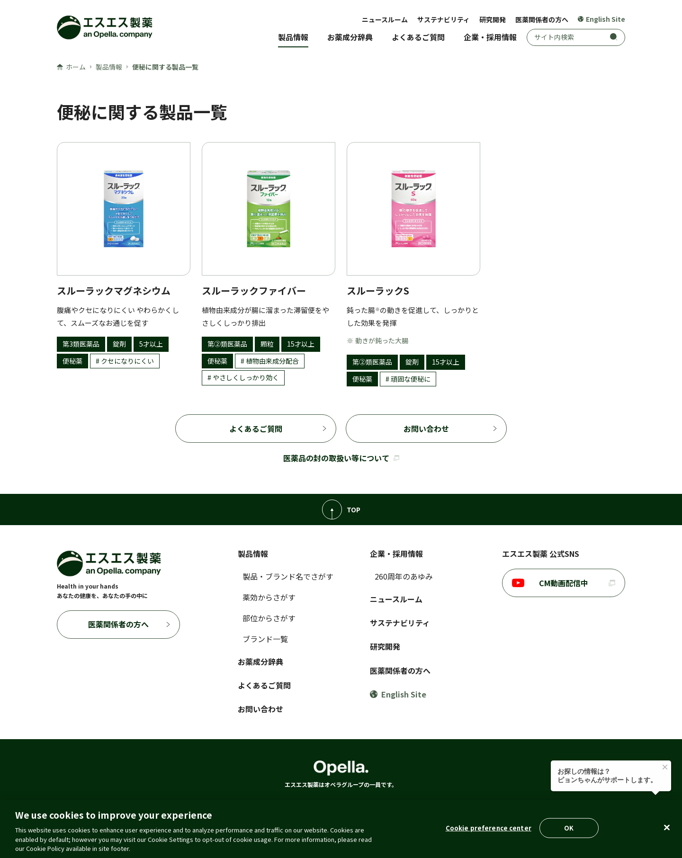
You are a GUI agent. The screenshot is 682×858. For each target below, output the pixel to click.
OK (569, 827)
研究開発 (492, 19)
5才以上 (151, 344)
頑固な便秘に (411, 379)
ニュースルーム (385, 19)
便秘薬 (72, 361)
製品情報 (293, 37)
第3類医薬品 (81, 344)
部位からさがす (269, 618)
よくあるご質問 (418, 37)
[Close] (666, 827)
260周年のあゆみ (404, 576)
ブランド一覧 (265, 638)
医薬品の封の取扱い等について (341, 458)
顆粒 (267, 344)
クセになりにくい (127, 361)
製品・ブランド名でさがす (287, 576)
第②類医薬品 (227, 344)
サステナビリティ (443, 19)
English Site (601, 19)
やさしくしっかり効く (246, 377)
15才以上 (300, 344)
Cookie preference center (488, 827)
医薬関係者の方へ (541, 19)
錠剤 (119, 344)
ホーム (71, 67)
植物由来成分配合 (272, 361)
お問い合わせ (426, 428)
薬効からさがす (269, 597)
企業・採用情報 (490, 37)
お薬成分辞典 (350, 37)
